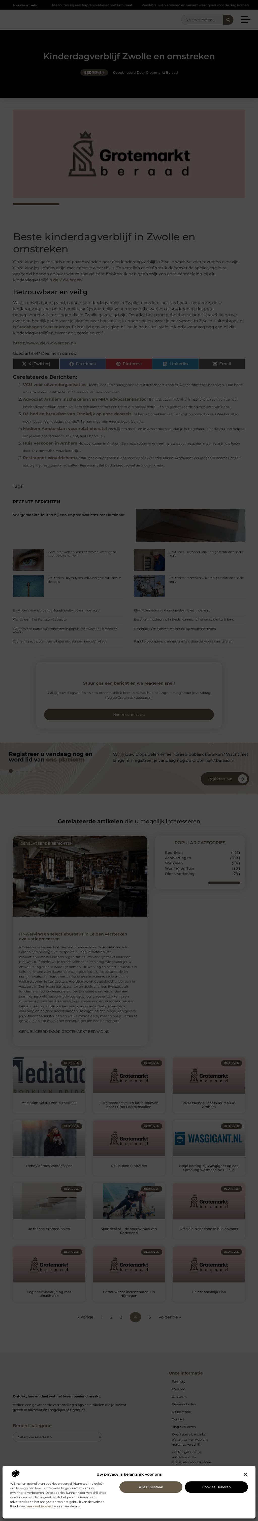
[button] (245, 1474)
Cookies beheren (216, 1487)
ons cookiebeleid (40, 1506)
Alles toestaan (151, 1487)
